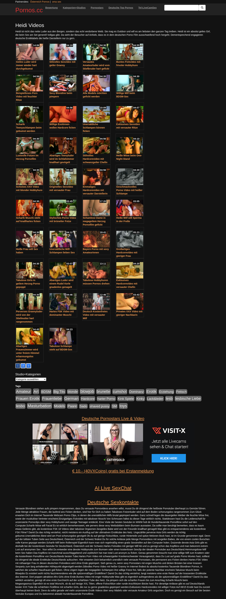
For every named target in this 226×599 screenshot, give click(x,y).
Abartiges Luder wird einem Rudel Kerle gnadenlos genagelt (62, 283)
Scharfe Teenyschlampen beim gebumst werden (29, 127)
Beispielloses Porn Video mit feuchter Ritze (27, 96)
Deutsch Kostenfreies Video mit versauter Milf (95, 315)
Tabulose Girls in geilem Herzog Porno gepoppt (28, 283)
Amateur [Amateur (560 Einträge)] (23, 391)
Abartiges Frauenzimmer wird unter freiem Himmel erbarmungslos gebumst (27, 353)
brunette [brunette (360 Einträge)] (103, 392)
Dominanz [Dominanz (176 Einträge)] (136, 391)
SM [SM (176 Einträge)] (114, 406)
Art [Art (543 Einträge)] (36, 391)
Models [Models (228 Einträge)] (59, 406)
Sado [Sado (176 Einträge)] (83, 406)
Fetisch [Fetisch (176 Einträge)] (181, 391)
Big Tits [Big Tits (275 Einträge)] (59, 391)
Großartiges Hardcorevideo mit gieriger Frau (126, 252)
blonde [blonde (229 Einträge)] (73, 391)
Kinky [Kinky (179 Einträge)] (140, 398)
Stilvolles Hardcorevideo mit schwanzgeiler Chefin (95, 159)
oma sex (56, 1)
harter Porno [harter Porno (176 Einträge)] (106, 398)
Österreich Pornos (40, 1)
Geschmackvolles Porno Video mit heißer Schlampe (129, 190)
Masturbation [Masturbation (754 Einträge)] (39, 406)
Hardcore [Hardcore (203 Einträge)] (88, 398)
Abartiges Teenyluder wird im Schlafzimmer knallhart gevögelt (62, 159)
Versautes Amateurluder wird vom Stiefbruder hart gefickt (96, 65)
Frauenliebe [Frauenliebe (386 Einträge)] (52, 399)
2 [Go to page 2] (23, 365)
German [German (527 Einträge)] (71, 398)
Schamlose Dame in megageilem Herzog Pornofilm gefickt (94, 221)
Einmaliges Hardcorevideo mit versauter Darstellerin (95, 190)
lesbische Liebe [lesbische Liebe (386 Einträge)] (188, 399)
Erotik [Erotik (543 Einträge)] (151, 391)
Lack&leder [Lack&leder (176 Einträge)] (155, 398)
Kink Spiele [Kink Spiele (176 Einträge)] (126, 398)
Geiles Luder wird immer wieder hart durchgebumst (26, 65)
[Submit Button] (202, 8)
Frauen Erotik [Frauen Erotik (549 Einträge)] (28, 398)
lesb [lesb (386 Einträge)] (169, 399)
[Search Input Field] (181, 8)
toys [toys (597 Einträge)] (123, 406)
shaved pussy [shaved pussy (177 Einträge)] (99, 406)
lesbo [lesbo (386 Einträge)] (20, 406)
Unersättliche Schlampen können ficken (94, 127)
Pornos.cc (29, 10)
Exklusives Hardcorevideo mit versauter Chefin (126, 283)
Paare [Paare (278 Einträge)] (72, 406)
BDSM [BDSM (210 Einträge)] (46, 391)
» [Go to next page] (28, 365)
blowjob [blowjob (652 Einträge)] (87, 391)
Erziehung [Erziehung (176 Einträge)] (166, 391)
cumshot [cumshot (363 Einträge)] (120, 392)
